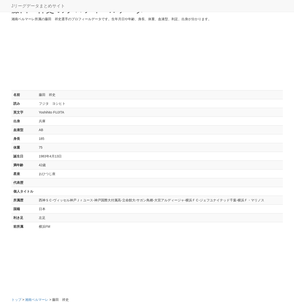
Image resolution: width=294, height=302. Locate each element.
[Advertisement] (147, 57)
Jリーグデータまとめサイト (38, 6)
